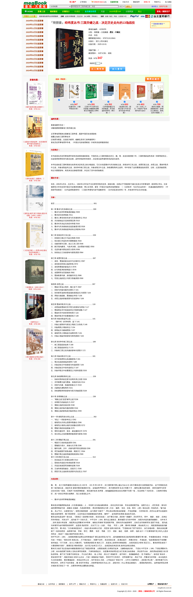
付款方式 (125, 2)
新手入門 (72, 584)
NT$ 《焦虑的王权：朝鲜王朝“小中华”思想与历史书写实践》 (124, 106)
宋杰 (96, 35)
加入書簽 (168, 2)
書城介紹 (41, 584)
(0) (100, 2)
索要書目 (62, 584)
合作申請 (51, 584)
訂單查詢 (83, 2)
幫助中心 (157, 2)
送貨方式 (114, 584)
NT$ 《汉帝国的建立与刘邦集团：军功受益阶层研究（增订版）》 (108, 106)
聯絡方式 (82, 584)
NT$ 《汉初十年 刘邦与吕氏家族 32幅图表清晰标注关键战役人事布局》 (91, 106)
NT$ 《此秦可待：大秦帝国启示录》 (74, 104)
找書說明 (103, 584)
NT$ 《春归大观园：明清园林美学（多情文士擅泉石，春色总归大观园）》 (156, 106)
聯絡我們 (136, 2)
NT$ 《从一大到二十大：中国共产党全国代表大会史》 (140, 105)
